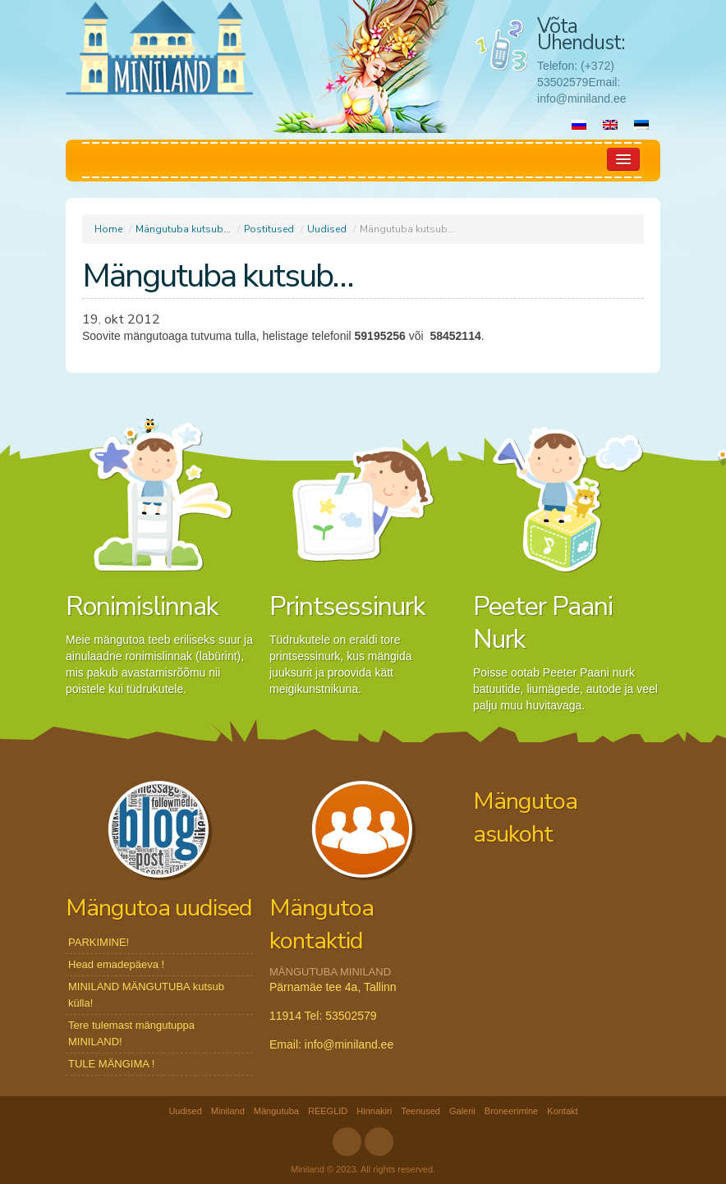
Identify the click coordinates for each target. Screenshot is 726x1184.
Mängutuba (276, 1111)
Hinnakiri (374, 1111)
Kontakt (562, 1111)
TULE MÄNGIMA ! (111, 1064)
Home (108, 229)
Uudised (327, 229)
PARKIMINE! (98, 942)
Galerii (462, 1111)
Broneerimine (511, 1111)
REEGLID (327, 1111)
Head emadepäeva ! (116, 964)
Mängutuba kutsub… (183, 229)
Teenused (420, 1111)
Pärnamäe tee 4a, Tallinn (333, 987)
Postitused (269, 229)
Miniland (228, 1111)
